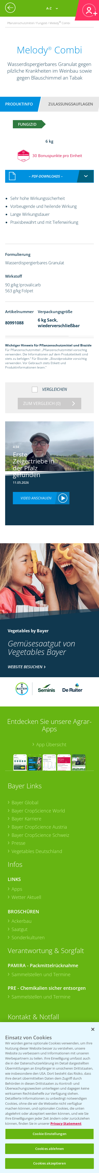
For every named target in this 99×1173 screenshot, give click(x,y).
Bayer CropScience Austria (39, 827)
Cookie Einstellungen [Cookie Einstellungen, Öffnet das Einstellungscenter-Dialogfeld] (49, 1133)
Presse (18, 843)
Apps (17, 889)
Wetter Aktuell (26, 897)
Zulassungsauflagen (70, 103)
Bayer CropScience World (38, 811)
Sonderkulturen (28, 937)
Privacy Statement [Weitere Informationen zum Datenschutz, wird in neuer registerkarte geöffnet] (66, 1123)
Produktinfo (19, 103)
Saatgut (20, 929)
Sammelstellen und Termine (41, 974)
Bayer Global (25, 802)
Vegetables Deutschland (37, 851)
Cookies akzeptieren (49, 1163)
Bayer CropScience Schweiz (40, 835)
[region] (49, 1097)
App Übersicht (51, 744)
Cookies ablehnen (49, 1148)
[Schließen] (92, 1029)
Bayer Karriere (26, 819)
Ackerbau (22, 921)
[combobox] (49, 176)
